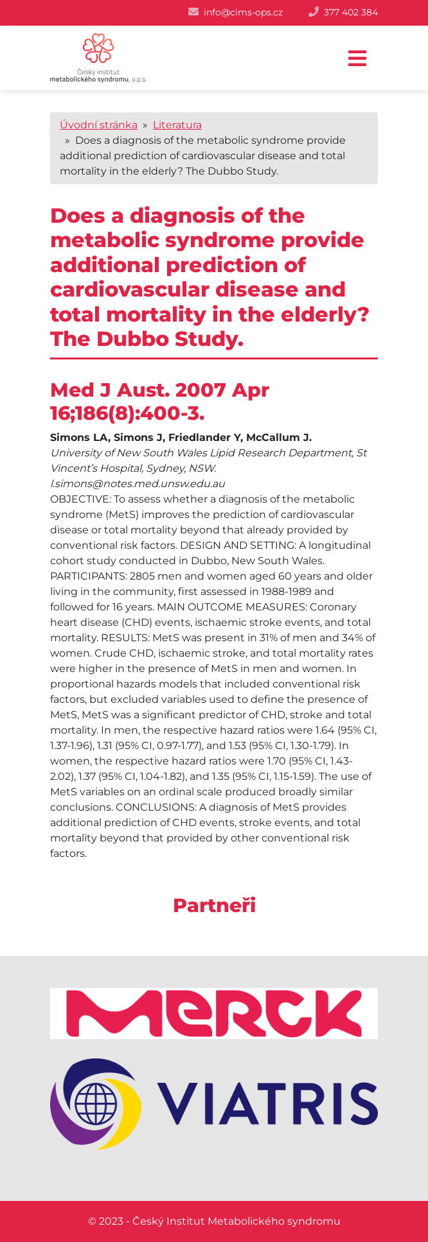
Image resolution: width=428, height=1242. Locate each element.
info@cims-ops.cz (243, 12)
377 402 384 (351, 12)
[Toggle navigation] (357, 59)
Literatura (177, 125)
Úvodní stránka (99, 125)
